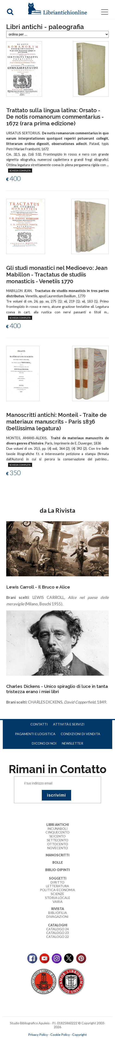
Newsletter (72, 743)
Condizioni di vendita (80, 734)
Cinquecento (57, 832)
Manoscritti (57, 855)
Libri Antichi (57, 825)
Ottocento (57, 844)
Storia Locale (57, 898)
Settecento (57, 840)
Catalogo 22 (57, 937)
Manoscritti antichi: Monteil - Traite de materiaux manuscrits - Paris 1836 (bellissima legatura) (56, 422)
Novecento (57, 848)
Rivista (57, 909)
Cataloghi (57, 925)
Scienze (57, 894)
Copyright (79, 1034)
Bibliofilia (57, 913)
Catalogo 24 (57, 929)
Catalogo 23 (57, 933)
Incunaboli (57, 828)
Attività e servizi (69, 724)
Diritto (57, 882)
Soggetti (57, 878)
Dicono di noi (44, 743)
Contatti (39, 724)
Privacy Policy (38, 1034)
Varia (58, 902)
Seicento (57, 836)
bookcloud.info (66, 1042)
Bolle (57, 862)
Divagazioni (57, 917)
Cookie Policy (60, 1034)
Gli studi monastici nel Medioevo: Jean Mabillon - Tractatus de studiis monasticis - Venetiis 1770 (56, 275)
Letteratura (57, 886)
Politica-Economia (57, 890)
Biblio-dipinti (57, 870)
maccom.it (43, 1042)
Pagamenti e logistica (35, 734)
